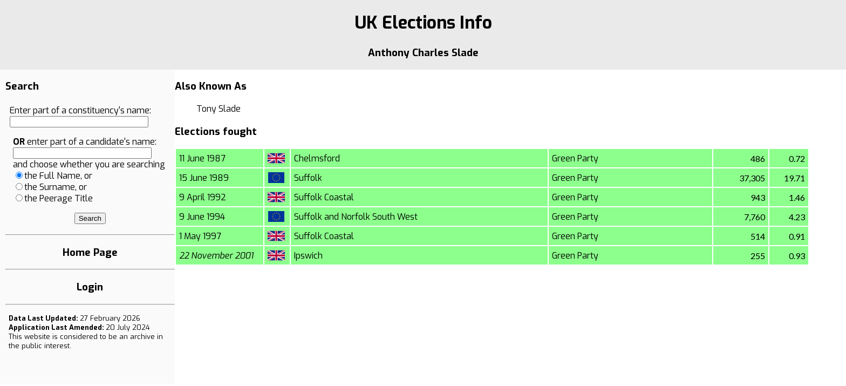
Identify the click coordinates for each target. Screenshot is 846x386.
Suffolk (308, 178)
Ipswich (308, 255)
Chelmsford (317, 158)
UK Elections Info (423, 22)
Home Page (90, 252)
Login (90, 287)
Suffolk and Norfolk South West (356, 216)
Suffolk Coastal (324, 197)
